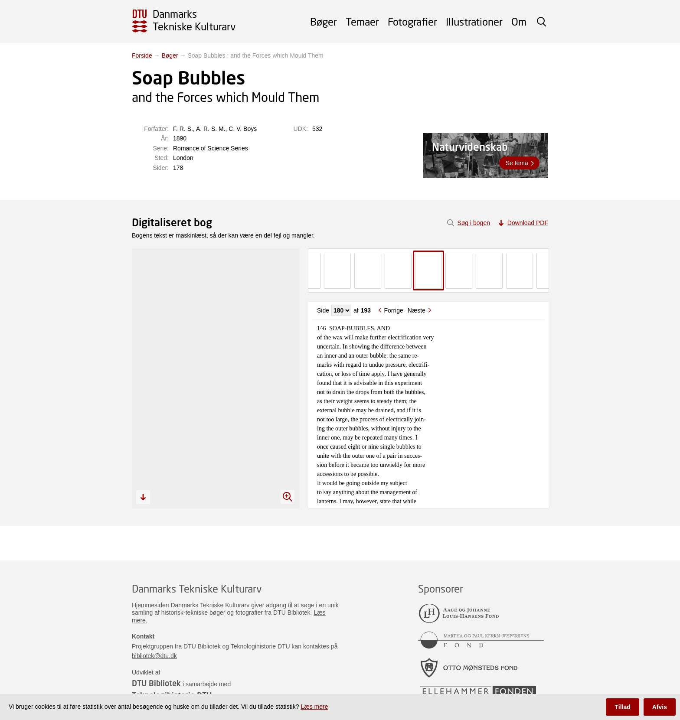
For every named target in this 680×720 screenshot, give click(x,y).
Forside (142, 55)
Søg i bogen (473, 222)
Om (518, 21)
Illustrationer (474, 21)
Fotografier (412, 21)
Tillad (622, 707)
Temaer (362, 21)
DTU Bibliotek (156, 683)
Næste (416, 310)
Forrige (393, 310)
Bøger (323, 21)
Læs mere (314, 706)
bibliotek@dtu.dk (154, 655)
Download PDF (527, 222)
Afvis (659, 707)
